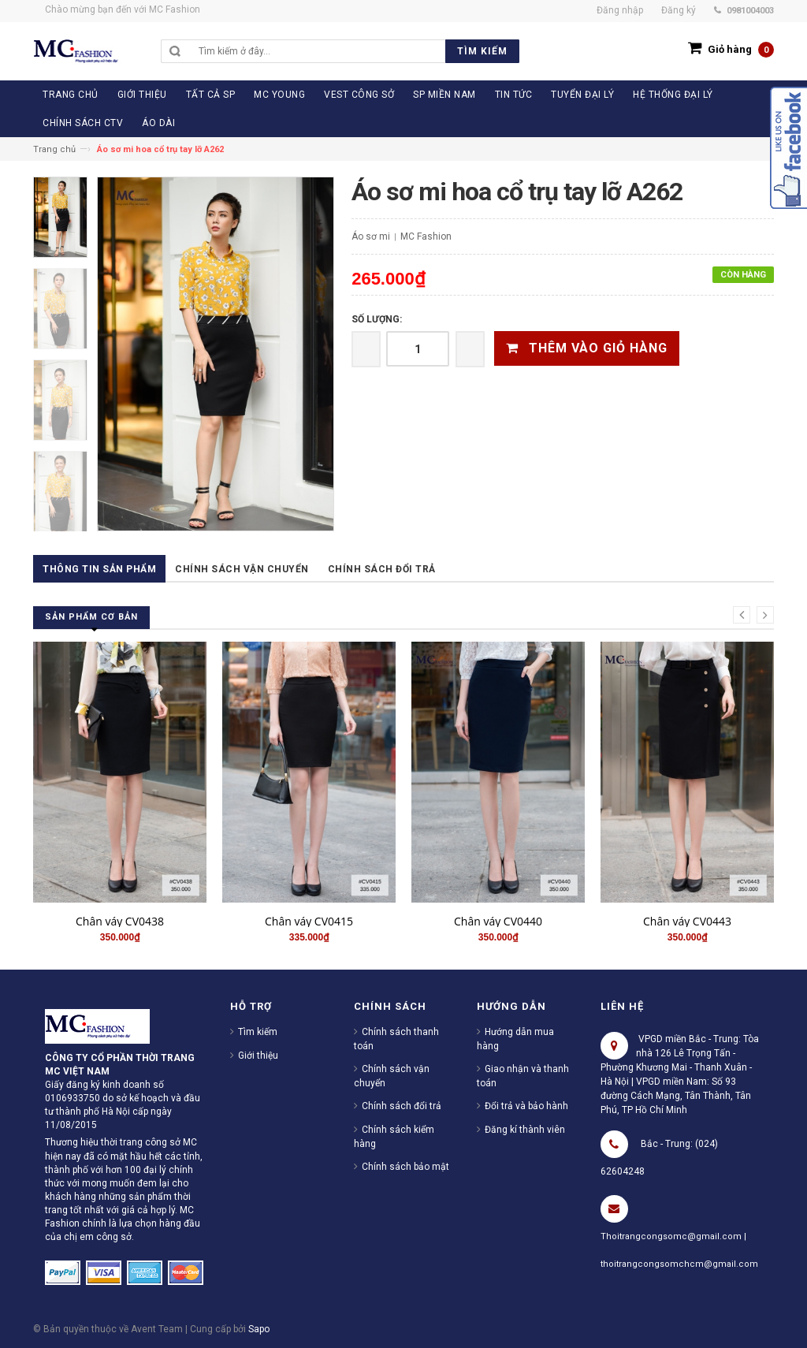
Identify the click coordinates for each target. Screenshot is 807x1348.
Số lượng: (376, 319)
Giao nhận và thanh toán (523, 1076)
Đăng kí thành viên (525, 1129)
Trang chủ (54, 149)
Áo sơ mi (370, 236)
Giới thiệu (258, 1055)
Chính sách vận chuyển (242, 569)
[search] (355, 51)
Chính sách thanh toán (396, 1039)
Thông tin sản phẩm (99, 569)
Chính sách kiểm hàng (394, 1136)
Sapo (259, 1329)
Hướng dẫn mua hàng (515, 1039)
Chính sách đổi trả (382, 569)
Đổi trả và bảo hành (526, 1106)
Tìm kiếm (257, 1031)
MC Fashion (426, 236)
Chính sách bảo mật (405, 1166)
